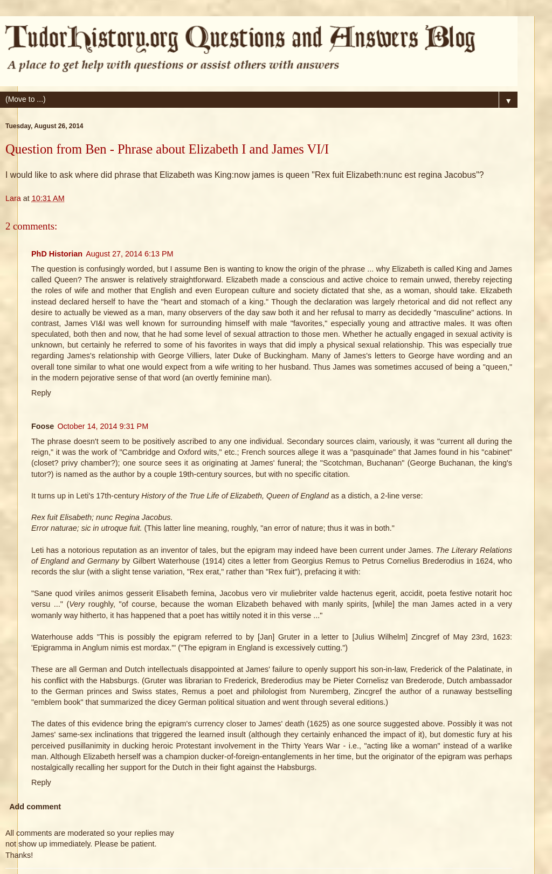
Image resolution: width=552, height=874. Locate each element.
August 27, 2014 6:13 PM (129, 253)
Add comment (35, 806)
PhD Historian (56, 253)
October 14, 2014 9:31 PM (102, 426)
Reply (41, 393)
